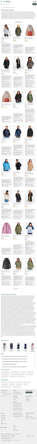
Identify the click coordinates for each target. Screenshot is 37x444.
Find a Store (27, 397)
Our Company (3, 420)
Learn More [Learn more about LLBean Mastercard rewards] (27, 414)
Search (34, 4)
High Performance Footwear (6, 386)
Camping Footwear (5, 384)
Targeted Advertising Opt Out (6, 438)
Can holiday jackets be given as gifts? (9, 364)
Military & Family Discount (17, 406)
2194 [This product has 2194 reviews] (29, 73)
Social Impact (3, 416)
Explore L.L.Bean (3, 415)
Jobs (1, 421)
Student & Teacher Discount (17, 408)
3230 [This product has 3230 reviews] (6, 74)
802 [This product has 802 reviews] (5, 274)
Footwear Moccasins (27, 382)
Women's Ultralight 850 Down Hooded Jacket (29, 104)
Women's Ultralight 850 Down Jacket (5, 139)
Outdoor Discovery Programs (17, 414)
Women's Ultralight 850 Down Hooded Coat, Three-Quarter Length (5, 70)
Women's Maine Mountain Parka (18, 236)
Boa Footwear (19, 382)
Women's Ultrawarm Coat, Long (18, 70)
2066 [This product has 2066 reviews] (17, 107)
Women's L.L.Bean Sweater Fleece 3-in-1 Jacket (29, 139)
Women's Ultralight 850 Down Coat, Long (29, 204)
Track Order (29, 392)
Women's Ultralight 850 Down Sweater (17, 204)
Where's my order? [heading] (29, 390)
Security (13, 433)
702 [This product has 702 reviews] (17, 274)
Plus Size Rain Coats (13, 376)
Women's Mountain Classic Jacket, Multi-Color (6, 104)
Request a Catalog (4, 423)
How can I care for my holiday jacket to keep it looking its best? (14, 366)
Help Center (4, 395)
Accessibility (13, 436)
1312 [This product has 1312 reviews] (17, 142)
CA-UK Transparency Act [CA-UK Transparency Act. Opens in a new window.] (11, 435)
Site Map (2, 433)
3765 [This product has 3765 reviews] (17, 41)
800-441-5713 (4, 392)
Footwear (25, 384)
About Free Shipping (16, 392)
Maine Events (28, 399)
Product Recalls (3, 435)
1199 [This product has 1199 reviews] (29, 176)
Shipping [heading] (15, 390)
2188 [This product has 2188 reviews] (5, 107)
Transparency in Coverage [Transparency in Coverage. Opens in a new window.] (5, 436)
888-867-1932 (9, 393)
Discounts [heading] (15, 401)
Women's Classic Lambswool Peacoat (17, 172)
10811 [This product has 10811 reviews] (6, 42)
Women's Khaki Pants (29, 374)
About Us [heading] (2, 413)
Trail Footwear (12, 384)
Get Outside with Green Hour (18, 416)
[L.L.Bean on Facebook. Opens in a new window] (1, 427)
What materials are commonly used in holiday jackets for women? (15, 356)
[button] (22, 288)
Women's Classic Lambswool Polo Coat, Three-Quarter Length (29, 173)
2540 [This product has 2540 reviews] (17, 73)
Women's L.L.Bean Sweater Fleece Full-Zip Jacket (5, 38)
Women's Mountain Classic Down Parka (16, 38)
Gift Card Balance (16, 430)
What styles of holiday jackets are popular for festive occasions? (14, 361)
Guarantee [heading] (15, 396)
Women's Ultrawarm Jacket (17, 104)
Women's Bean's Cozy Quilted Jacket (17, 271)
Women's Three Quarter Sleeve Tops (17, 374)
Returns (14, 399)
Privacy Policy (18, 433)
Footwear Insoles (11, 382)
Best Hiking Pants (21, 376)
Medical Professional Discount (18, 403)
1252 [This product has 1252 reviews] (5, 175)
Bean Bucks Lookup (29, 416)
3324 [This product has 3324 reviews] (29, 41)
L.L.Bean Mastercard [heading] (30, 413)
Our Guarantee (15, 397)
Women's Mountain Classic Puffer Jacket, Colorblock (5, 204)
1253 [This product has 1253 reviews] (29, 143)
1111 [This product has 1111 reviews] (5, 239)
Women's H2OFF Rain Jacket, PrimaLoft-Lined (5, 271)
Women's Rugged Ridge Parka (6, 172)
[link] (4, 345)
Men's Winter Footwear (16, 386)
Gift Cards (14, 428)
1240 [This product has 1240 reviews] (17, 175)
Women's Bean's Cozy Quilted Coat (29, 271)
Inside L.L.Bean (3, 418)
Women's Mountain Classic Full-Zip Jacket (5, 236)
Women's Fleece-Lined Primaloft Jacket (29, 70)
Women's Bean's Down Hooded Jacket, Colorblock (29, 236)
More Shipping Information (17, 393)
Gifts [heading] (14, 425)
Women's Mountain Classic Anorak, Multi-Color (30, 38)
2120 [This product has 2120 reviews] (29, 107)
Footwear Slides (4, 382)
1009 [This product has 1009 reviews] (17, 239)
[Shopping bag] (35, 1)
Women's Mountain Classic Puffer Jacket (17, 139)
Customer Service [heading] (4, 390)
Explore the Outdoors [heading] (17, 413)
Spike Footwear (19, 384)
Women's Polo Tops (5, 376)
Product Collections (8, 433)
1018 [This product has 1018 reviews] (29, 240)
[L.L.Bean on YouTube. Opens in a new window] (5, 427)
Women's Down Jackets (5, 374)
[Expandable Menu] (1, 1)
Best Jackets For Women (16, 324)
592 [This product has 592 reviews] (29, 274)
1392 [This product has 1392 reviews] (5, 142)
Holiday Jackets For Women (10, 7)
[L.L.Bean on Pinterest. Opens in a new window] (2, 427)
